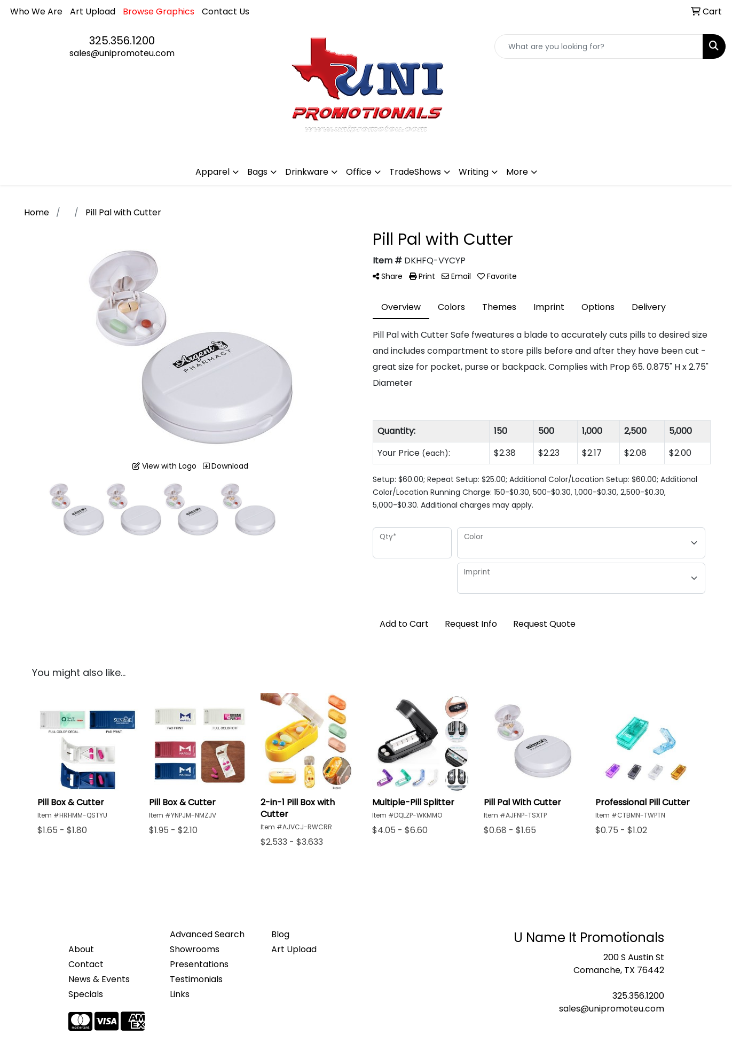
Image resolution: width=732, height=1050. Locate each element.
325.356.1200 (122, 40)
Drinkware (306, 172)
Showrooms (194, 949)
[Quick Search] (598, 46)
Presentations (199, 964)
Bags (257, 172)
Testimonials (196, 979)
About (81, 949)
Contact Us (225, 11)
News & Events (99, 979)
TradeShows (415, 172)
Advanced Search (207, 934)
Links (180, 994)
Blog (280, 934)
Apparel (212, 172)
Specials (85, 994)
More (517, 172)
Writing (474, 172)
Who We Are (36, 11)
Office (359, 172)
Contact (86, 964)
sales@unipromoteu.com (122, 53)
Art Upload (92, 11)
